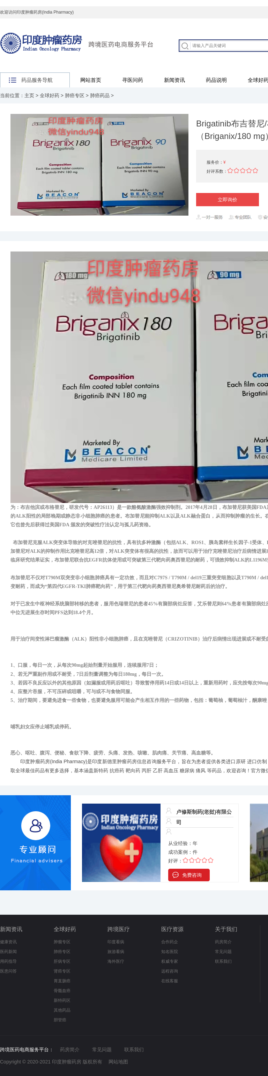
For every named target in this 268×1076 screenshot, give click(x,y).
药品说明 (216, 80)
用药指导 (8, 961)
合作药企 (169, 941)
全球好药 (49, 95)
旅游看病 (115, 951)
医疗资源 (172, 929)
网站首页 (90, 80)
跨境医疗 (118, 929)
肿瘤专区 (62, 941)
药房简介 (223, 941)
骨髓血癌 (62, 990)
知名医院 (169, 951)
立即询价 (227, 199)
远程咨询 (169, 971)
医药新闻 (8, 951)
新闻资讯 (174, 80)
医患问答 (8, 971)
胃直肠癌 (62, 980)
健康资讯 (8, 941)
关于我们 (226, 929)
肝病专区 (62, 961)
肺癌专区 (74, 95)
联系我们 (223, 961)
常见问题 (223, 951)
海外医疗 (115, 961)
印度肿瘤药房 (35, 761)
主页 (29, 95)
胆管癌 (60, 1019)
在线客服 (169, 980)
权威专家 (169, 961)
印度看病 (115, 941)
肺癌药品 (100, 95)
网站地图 (118, 1062)
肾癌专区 (62, 971)
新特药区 (62, 1000)
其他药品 (62, 1010)
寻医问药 (132, 80)
